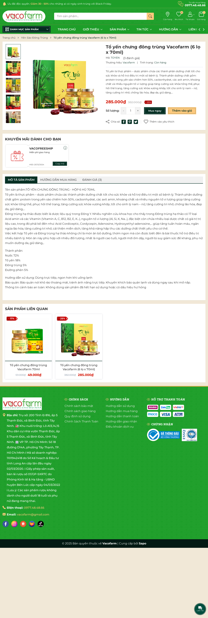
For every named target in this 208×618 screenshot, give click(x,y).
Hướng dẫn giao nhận (121, 421)
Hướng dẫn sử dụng (120, 406)
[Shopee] (23, 524)
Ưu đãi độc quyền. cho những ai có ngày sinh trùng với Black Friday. (60, 3)
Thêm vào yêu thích (159, 122)
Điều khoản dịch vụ (120, 426)
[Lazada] (32, 524)
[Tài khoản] (190, 16)
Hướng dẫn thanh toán (122, 416)
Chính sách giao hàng (80, 411)
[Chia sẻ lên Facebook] (124, 122)
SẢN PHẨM (119, 29)
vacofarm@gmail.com (33, 514)
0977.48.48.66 (34, 507)
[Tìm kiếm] (150, 16)
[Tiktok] (41, 524)
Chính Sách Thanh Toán (81, 421)
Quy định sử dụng (77, 416)
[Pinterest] (130, 122)
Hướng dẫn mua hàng (122, 411)
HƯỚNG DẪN (170, 29)
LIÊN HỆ (196, 29)
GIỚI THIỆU (93, 29)
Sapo (142, 543)
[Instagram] (14, 524)
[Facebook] (6, 524)
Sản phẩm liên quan (26, 309)
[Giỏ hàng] (201, 16)
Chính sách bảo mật (79, 406)
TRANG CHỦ (67, 29)
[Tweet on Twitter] (136, 122)
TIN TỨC (144, 29)
